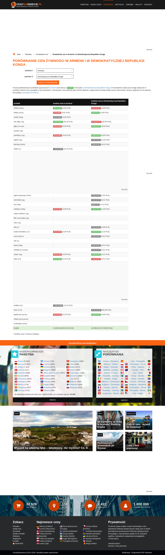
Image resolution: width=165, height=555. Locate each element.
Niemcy (21, 364)
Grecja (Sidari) (68, 534)
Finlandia (73, 384)
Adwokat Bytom (114, 543)
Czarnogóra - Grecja (137, 387)
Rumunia (73, 376)
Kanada (47, 376)
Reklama (16, 536)
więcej (52, 400)
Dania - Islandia (137, 379)
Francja (47, 379)
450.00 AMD (57, 254)
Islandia (47, 381)
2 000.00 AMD (58, 122)
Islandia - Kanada (110, 370)
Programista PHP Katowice (141, 553)
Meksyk (88, 541)
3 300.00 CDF (96, 126)
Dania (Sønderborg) (47, 531)
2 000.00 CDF (96, 108)
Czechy (47, 364)
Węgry (46, 384)
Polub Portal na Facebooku (82, 343)
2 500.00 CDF (96, 245)
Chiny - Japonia (137, 367)
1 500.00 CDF (96, 140)
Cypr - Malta (138, 373)
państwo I (29, 71)
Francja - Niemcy (111, 387)
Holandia (21, 373)
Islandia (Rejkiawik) (70, 531)
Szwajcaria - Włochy (110, 393)
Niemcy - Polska (111, 364)
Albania (47, 390)
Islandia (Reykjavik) (93, 539)
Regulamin (17, 539)
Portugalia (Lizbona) (70, 541)
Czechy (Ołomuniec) (47, 529)
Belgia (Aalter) (91, 543)
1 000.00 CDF (96, 209)
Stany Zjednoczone (52, 373)
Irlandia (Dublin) (69, 536)
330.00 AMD (57, 259)
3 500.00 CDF (96, 144)
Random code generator (117, 546)
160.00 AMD (57, 108)
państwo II (29, 77)
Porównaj (108, 5)
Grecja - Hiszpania (111, 361)
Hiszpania (22, 387)
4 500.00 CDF (96, 200)
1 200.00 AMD (58, 305)
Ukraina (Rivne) (92, 536)
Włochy (21, 384)
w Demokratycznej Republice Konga (96, 88)
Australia (47, 387)
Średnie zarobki (19, 534)
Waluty (138, 5)
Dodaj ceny (96, 5)
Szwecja (21, 390)
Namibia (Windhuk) (93, 534)
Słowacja (73, 387)
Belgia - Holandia (111, 367)
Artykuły (119, 5)
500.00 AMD (57, 126)
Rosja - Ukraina (137, 376)
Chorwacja (22, 379)
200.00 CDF (95, 112)
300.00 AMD (57, 117)
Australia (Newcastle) (94, 531)
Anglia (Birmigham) (70, 539)
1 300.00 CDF (96, 195)
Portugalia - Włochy (138, 390)
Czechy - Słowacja (138, 381)
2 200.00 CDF (96, 227)
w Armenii (53, 88)
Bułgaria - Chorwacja (110, 384)
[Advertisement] (82, 31)
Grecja (46, 361)
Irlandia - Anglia (110, 379)
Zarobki (129, 5)
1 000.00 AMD (58, 149)
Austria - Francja (111, 373)
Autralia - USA (138, 370)
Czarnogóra (74, 373)
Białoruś (73, 381)
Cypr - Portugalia (138, 361)
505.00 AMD (57, 314)
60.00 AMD (57, 112)
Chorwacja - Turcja (138, 364)
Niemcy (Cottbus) (46, 526)
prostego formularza (30, 93)
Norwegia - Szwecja (110, 390)
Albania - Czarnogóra (110, 381)
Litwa (72, 364)
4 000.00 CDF (96, 236)
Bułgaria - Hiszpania (137, 384)
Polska (20, 361)
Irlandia (21, 376)
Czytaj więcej (113, 539)
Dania (20, 370)
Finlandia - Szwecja (110, 376)
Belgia (72, 367)
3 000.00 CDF (96, 254)
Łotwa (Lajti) (44, 543)
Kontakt (148, 5)
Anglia (20, 367)
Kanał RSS (19, 543)
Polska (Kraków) (45, 541)
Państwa (84, 5)
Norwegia (22, 381)
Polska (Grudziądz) (46, 539)
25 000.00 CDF (96, 122)
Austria (72, 370)
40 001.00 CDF (96, 310)
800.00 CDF (95, 204)
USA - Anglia (137, 393)
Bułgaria (47, 370)
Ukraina (47, 367)
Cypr (72, 379)
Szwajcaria (74, 361)
